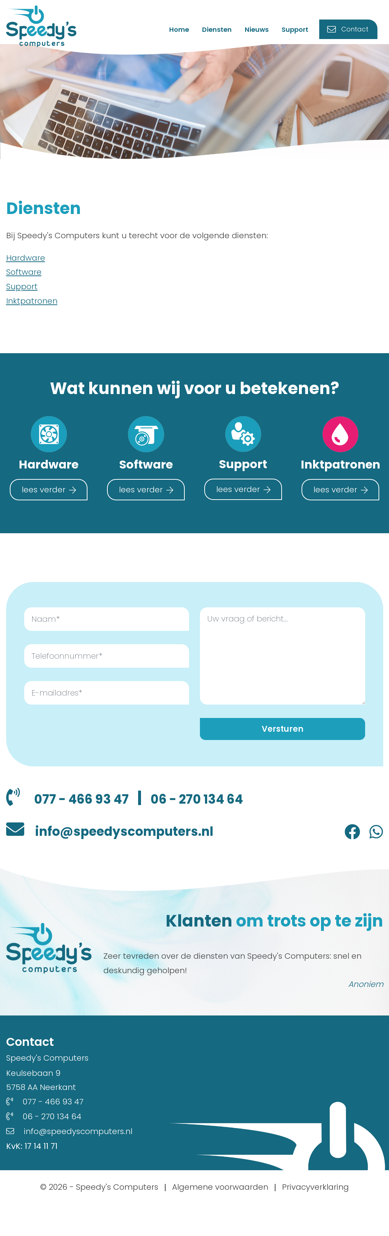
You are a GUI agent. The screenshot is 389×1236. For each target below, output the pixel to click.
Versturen (282, 733)
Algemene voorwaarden (220, 1219)
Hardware (25, 261)
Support (300, 32)
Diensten (222, 32)
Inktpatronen (31, 304)
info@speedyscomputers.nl (147, 861)
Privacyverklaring (315, 1219)
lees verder (43, 493)
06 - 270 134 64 (64, 827)
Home (184, 32)
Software (24, 275)
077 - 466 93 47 (93, 804)
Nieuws (262, 32)
